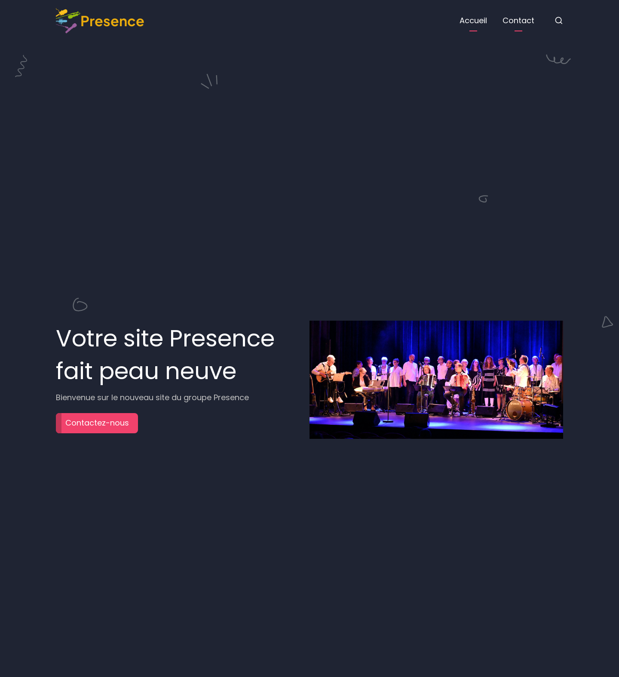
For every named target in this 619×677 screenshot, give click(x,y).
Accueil (473, 20)
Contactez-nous (97, 422)
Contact (518, 20)
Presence (112, 20)
